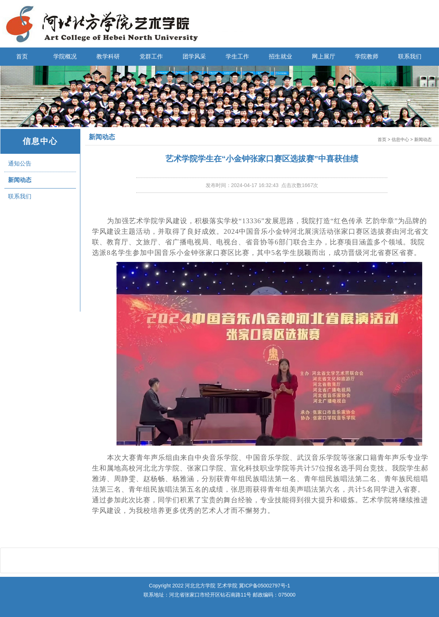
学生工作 (237, 56)
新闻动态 (19, 180)
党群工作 (151, 56)
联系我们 (409, 56)
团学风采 (194, 56)
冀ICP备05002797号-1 (264, 586)
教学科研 (108, 56)
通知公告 (19, 163)
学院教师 (366, 56)
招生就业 (280, 56)
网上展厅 (323, 56)
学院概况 (65, 56)
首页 (22, 56)
